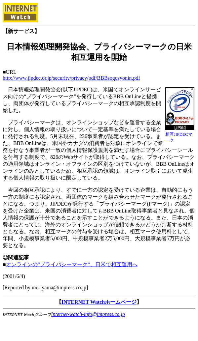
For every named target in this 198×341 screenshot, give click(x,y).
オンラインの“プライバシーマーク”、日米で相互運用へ (72, 264)
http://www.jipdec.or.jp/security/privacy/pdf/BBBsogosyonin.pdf (71, 78)
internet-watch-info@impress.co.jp (88, 314)
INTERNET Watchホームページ (99, 302)
